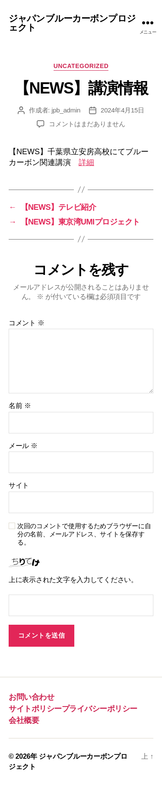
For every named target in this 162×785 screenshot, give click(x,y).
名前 (20, 405)
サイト (19, 485)
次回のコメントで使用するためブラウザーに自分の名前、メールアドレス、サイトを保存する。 (84, 534)
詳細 (86, 162)
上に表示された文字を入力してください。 (73, 579)
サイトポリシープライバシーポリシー (73, 708)
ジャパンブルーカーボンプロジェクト (72, 23)
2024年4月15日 (122, 110)
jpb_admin (65, 110)
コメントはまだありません (87, 124)
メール (23, 445)
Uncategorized (81, 65)
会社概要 (24, 720)
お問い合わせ (31, 697)
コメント (26, 323)
